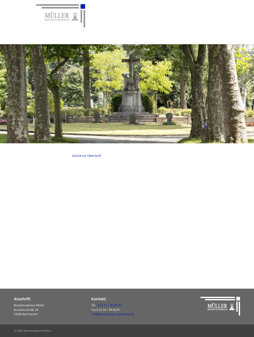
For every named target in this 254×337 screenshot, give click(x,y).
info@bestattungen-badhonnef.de (112, 314)
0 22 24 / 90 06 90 (109, 305)
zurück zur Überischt (86, 156)
